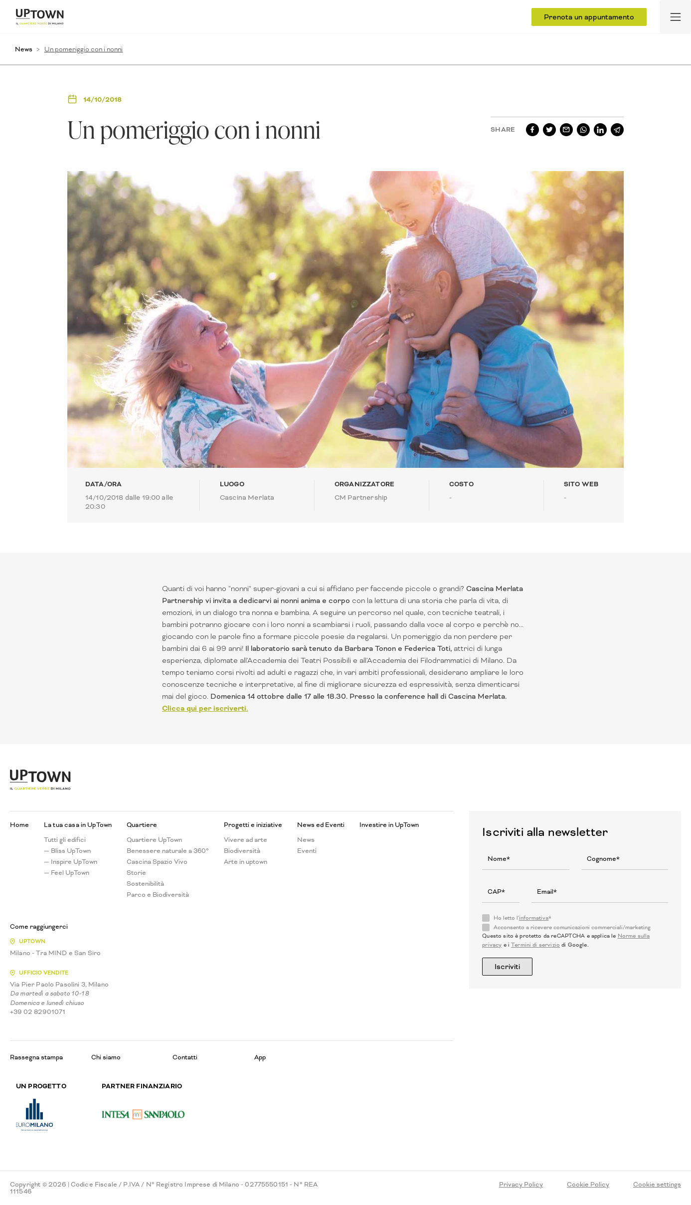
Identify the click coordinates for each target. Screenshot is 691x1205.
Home (19, 824)
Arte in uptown (245, 861)
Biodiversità (242, 850)
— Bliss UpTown (67, 850)
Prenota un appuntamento (589, 17)
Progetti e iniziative (253, 824)
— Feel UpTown (66, 872)
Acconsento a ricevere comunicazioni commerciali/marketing (572, 927)
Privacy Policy (521, 1184)
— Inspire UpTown (70, 861)
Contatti (185, 1057)
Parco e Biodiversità (158, 894)
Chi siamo (106, 1057)
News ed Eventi (321, 824)
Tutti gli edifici (65, 839)
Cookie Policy (588, 1184)
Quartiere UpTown (154, 839)
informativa (533, 918)
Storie (136, 872)
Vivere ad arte (245, 839)
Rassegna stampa (36, 1057)
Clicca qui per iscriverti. (205, 708)
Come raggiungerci (39, 926)
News (23, 49)
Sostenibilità (145, 883)
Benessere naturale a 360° (168, 850)
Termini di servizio (535, 945)
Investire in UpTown (389, 824)
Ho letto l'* (522, 918)
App (260, 1057)
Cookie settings (657, 1184)
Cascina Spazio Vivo (157, 861)
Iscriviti (507, 967)
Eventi (307, 850)
